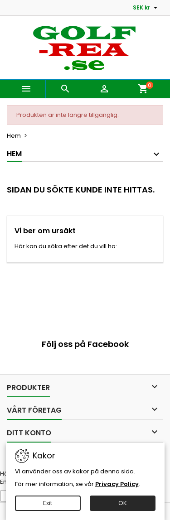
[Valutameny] (146, 7)
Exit (47, 503)
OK (122, 503)
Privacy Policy (117, 484)
